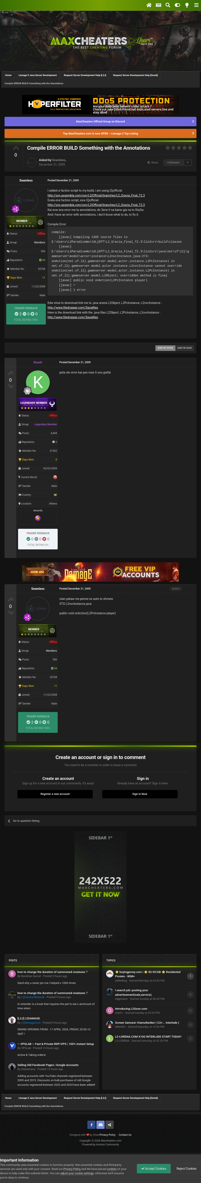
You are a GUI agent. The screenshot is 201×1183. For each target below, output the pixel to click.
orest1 (119, 1012)
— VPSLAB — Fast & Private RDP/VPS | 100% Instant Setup (55, 1044)
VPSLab (26, 1048)
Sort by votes (165, 348)
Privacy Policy (108, 1134)
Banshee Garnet (31, 976)
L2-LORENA (122, 1040)
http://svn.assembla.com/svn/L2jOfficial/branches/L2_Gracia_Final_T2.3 (96, 195)
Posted (55, 976)
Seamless (58, 160)
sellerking (121, 980)
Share (152, 162)
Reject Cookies (186, 1168)
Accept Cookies (153, 1168)
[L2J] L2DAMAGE (28, 1018)
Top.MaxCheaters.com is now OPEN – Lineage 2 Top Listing (100, 133)
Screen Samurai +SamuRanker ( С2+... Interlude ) (147, 1022)
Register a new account (55, 794)
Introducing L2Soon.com (131, 1008)
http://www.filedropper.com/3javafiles (73, 307)
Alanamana (28, 1069)
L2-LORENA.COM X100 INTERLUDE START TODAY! (148, 1036)
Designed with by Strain (85, 1134)
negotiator (121, 998)
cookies (112, 1169)
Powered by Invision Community (100, 1144)
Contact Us (125, 1134)
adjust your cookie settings (77, 1173)
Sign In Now (139, 794)
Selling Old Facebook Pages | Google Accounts (48, 1065)
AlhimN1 (120, 1026)
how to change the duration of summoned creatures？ (52, 972)
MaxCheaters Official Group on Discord (100, 121)
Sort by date (185, 348)
